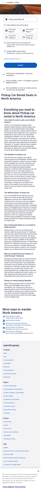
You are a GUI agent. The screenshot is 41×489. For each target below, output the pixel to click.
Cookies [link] (5, 425)
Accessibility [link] (7, 435)
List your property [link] (8, 360)
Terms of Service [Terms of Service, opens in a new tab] (20, 487)
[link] (20, 317)
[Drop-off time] (29, 37)
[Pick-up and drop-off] (20, 19)
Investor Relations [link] (8, 370)
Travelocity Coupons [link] (9, 406)
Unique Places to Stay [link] (9, 409)
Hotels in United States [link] (10, 386)
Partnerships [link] (7, 363)
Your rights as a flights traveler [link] (12, 464)
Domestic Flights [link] (8, 396)
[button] (20, 59)
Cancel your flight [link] (8, 454)
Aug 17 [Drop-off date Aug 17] (28, 32)
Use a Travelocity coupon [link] (10, 461)
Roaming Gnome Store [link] (9, 373)
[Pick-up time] (12, 37)
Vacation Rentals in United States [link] (12, 389)
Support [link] (5, 447)
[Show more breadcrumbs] (3, 2)
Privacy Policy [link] (7, 422)
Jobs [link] (4, 356)
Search (20, 65)
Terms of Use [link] (7, 428)
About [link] (5, 353)
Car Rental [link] (10, 2)
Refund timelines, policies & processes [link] (14, 458)
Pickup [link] (17, 2)
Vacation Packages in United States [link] (13, 392)
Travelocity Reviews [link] (9, 403)
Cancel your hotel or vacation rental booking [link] (16, 451)
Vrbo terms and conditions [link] (11, 432)
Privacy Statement (8, 487)
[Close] (38, 471)
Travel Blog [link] (6, 413)
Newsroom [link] (6, 367)
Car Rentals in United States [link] (11, 399)
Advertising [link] (6, 377)
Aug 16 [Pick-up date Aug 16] (11, 32)
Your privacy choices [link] (9, 439)
